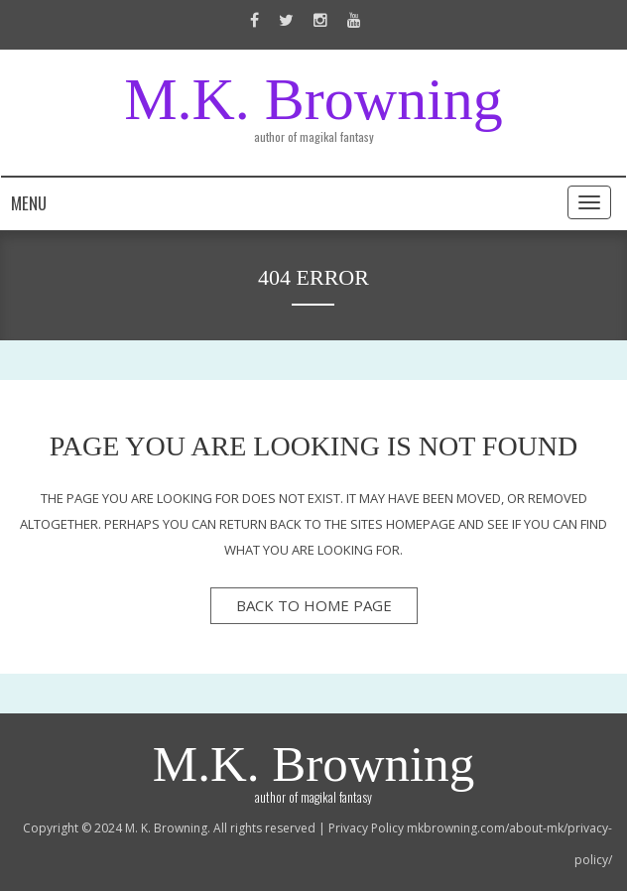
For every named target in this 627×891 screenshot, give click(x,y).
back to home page (314, 605)
